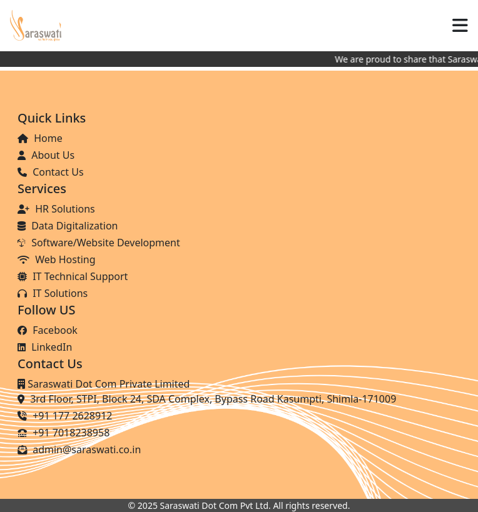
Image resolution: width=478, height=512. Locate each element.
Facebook (48, 330)
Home (40, 138)
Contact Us (51, 172)
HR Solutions (56, 209)
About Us (46, 155)
